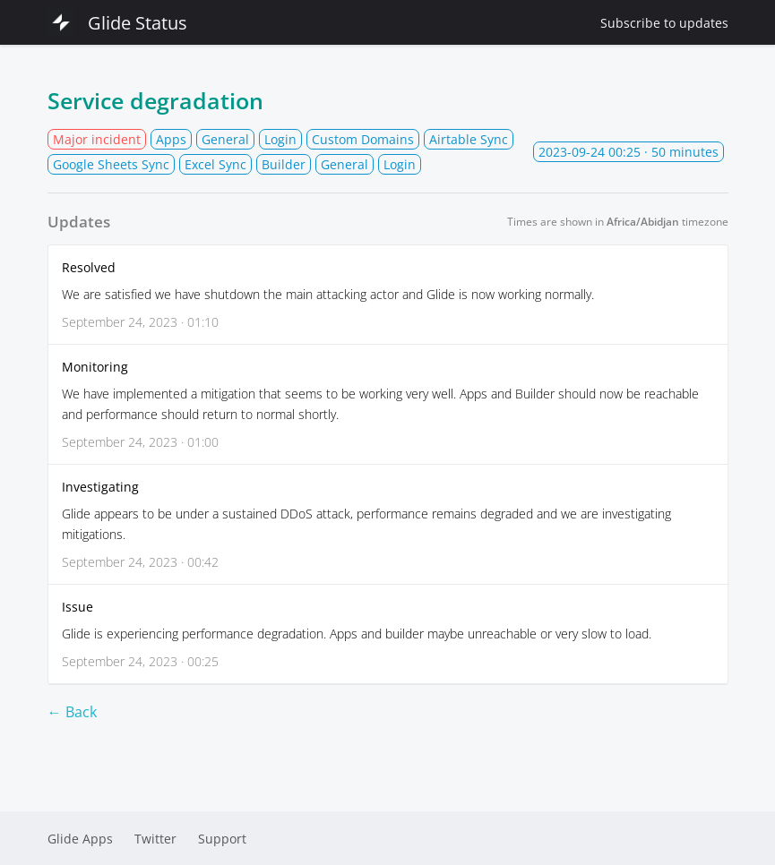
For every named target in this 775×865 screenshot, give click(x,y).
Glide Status (117, 22)
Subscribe (664, 22)
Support (222, 838)
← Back (72, 712)
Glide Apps (80, 838)
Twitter (155, 838)
